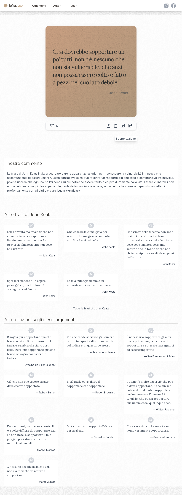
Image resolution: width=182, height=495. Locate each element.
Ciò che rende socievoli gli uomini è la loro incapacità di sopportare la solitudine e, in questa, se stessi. (90, 341)
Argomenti (39, 5)
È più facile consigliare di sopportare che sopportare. (86, 384)
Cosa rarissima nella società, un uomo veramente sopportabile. (148, 428)
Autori (57, 5)
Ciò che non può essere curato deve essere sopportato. (28, 384)
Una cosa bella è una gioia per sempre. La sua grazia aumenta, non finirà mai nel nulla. (88, 236)
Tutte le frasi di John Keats (91, 308)
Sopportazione (126, 138)
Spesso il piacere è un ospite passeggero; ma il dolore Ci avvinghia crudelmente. (26, 285)
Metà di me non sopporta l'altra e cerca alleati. (90, 428)
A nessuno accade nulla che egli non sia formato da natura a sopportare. (28, 471)
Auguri (72, 5)
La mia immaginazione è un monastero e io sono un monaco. (89, 283)
